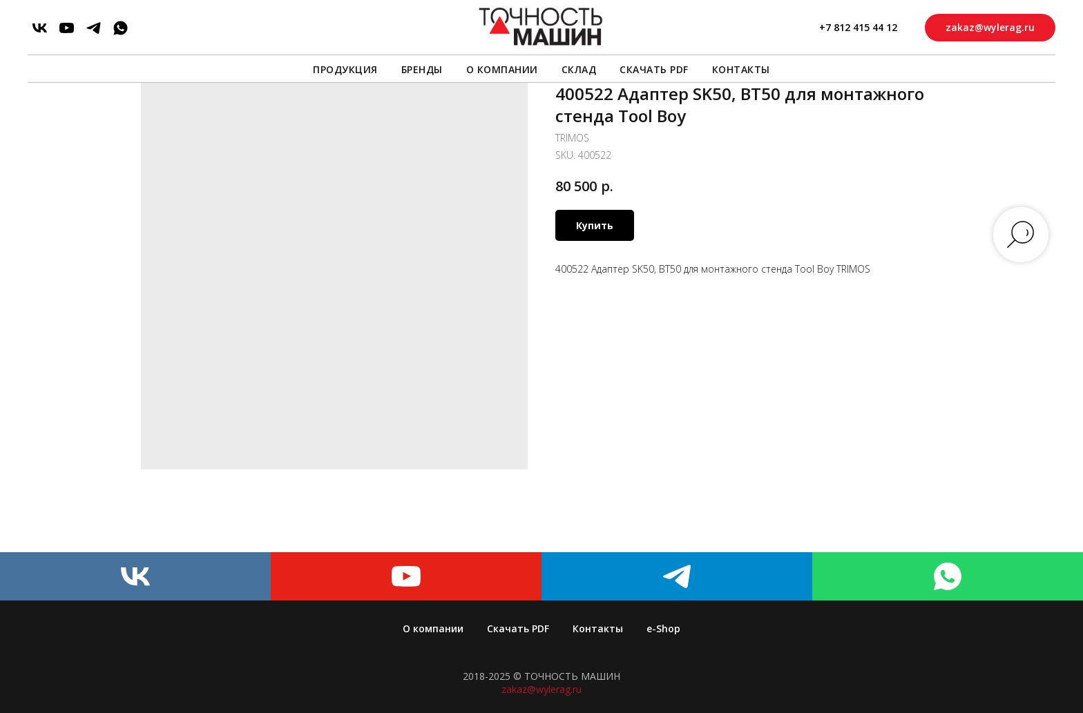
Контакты (741, 69)
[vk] (39, 28)
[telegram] (93, 28)
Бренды (422, 69)
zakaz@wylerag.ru (541, 689)
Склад (579, 69)
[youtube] (66, 28)
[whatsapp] (120, 28)
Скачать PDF (654, 69)
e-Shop (663, 628)
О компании (502, 69)
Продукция (345, 69)
